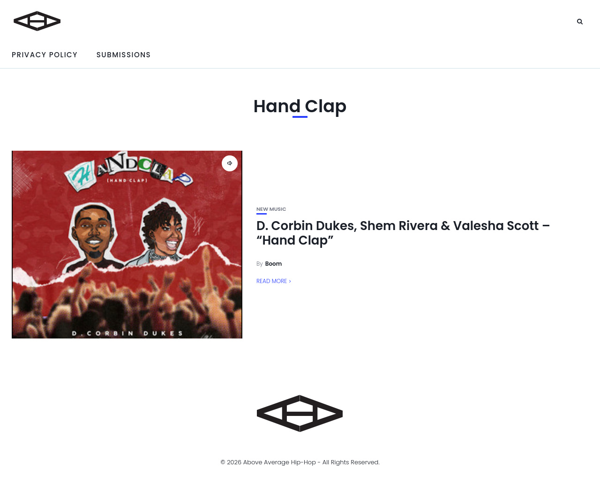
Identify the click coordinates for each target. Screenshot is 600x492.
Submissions (124, 55)
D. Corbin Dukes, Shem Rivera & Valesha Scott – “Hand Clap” (403, 233)
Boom (273, 264)
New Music (271, 209)
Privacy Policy (45, 55)
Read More (271, 281)
